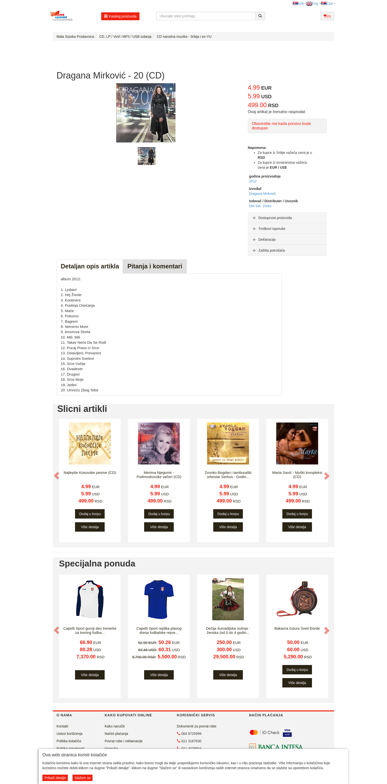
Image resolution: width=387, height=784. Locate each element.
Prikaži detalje (55, 778)
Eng (312, 3)
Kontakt (62, 726)
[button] (57, 475)
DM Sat (255, 206)
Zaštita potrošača (268, 250)
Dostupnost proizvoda (272, 218)
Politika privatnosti (70, 748)
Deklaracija (263, 239)
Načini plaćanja (116, 734)
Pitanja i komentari (154, 266)
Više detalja (90, 527)
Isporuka (111, 748)
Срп (327, 3)
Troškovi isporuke (268, 229)
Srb (298, 3)
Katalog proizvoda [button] (120, 16)
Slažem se (83, 778)
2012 (253, 181)
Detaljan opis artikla (90, 266)
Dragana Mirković (262, 194)
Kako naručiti (115, 726)
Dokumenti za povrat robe (196, 726)
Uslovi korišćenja (69, 734)
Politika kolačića (69, 741)
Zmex (267, 206)
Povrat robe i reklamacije (124, 741)
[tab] (287, 217)
